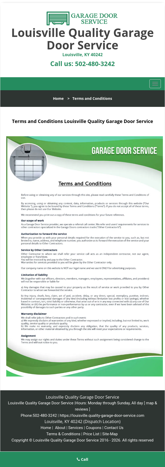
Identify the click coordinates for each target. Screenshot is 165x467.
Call (82, 459)
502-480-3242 (95, 63)
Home (58, 98)
